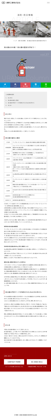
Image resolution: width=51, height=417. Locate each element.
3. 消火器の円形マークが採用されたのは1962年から (20, 103)
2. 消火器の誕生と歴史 (12, 100)
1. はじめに (9, 98)
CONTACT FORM (14, 362)
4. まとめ (8, 105)
